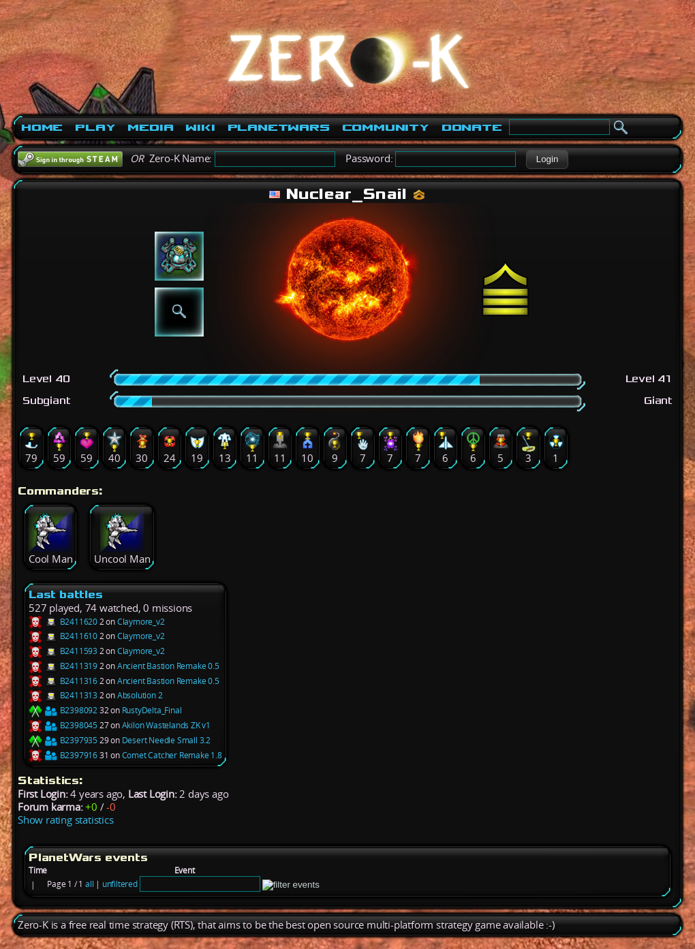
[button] (547, 159)
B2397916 (63, 755)
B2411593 (63, 651)
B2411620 (63, 621)
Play (95, 127)
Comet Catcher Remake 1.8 (172, 755)
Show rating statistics (66, 819)
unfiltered (120, 884)
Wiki (200, 127)
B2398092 (63, 710)
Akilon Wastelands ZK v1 (166, 725)
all (89, 884)
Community (385, 127)
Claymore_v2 (141, 621)
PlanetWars (279, 127)
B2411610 (63, 636)
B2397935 (63, 740)
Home (42, 127)
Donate (472, 127)
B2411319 (63, 666)
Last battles (66, 594)
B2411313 (63, 695)
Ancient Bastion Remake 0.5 (168, 666)
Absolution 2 (140, 695)
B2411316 (63, 681)
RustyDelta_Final (152, 710)
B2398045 (63, 725)
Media (150, 127)
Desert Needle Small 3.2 (166, 740)
